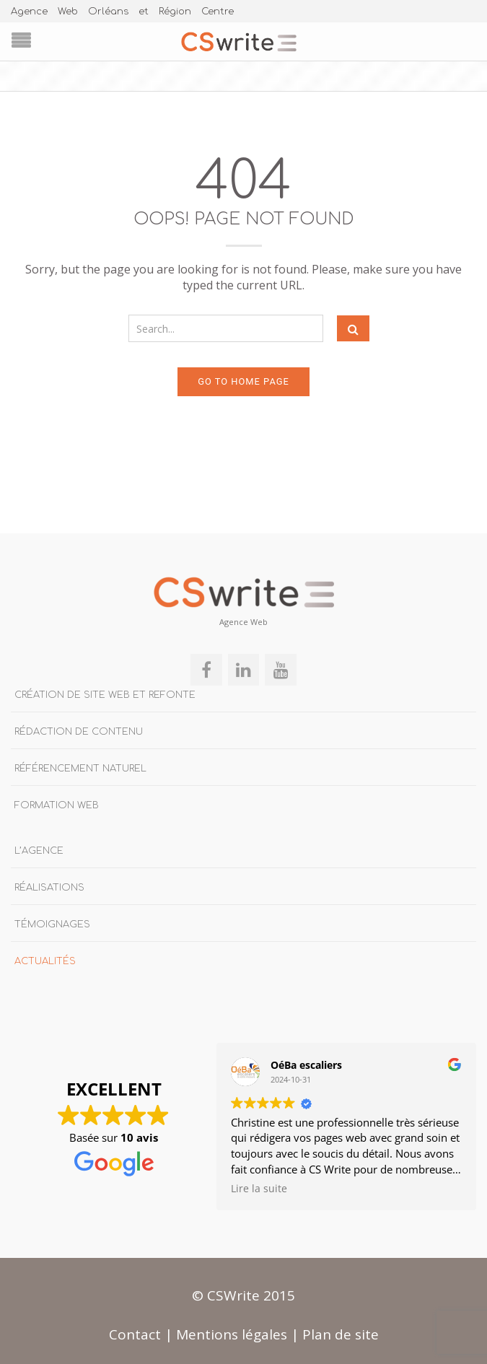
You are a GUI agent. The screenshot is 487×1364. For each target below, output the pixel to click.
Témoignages (52, 922)
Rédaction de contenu (78, 730)
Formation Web (56, 803)
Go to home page (243, 379)
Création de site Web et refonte (105, 693)
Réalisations (49, 885)
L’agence (38, 849)
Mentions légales (231, 1332)
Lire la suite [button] (259, 1186)
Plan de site (340, 1332)
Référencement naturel (80, 766)
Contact (135, 1332)
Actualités (45, 959)
